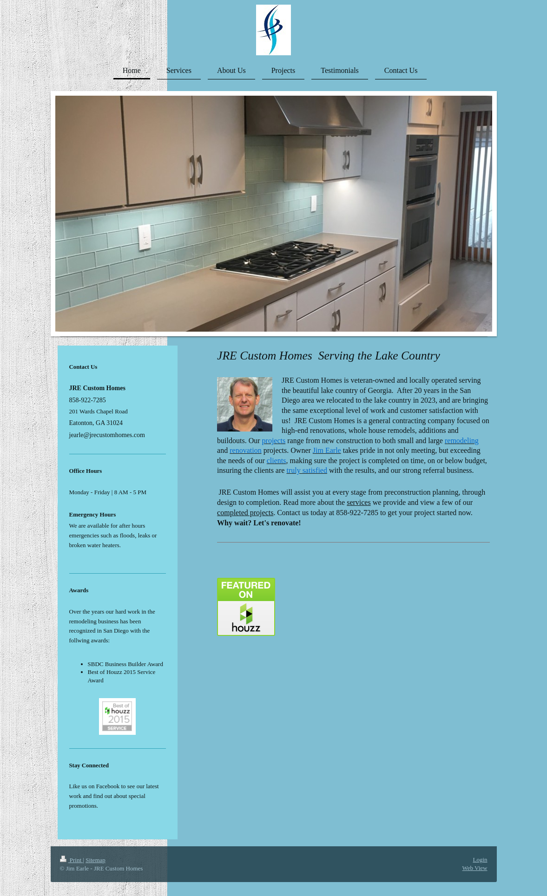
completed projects (245, 513)
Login (480, 859)
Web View (475, 867)
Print (71, 860)
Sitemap (95, 860)
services (359, 502)
